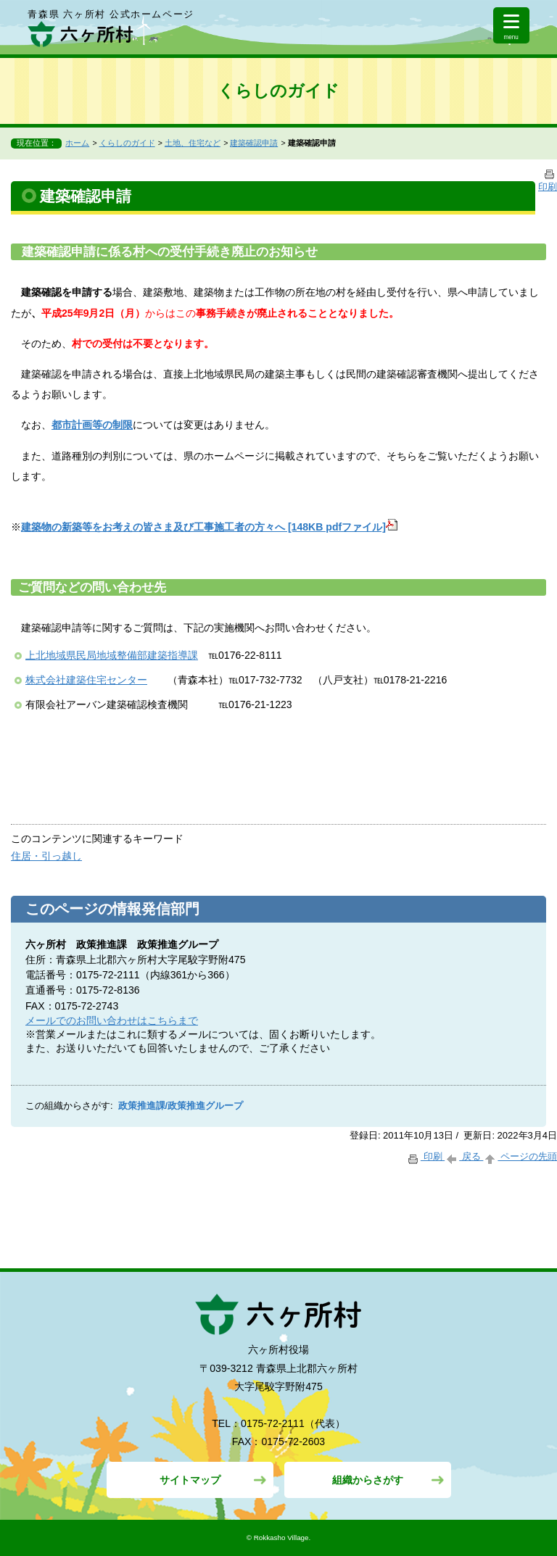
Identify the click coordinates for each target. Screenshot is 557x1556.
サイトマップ (190, 1480)
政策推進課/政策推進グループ (181, 1106)
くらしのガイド (127, 142)
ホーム (77, 142)
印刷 (425, 1156)
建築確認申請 (254, 142)
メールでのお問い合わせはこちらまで (111, 1020)
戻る (464, 1156)
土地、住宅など (192, 142)
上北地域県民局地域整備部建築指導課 (111, 655)
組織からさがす (367, 1480)
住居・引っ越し (46, 856)
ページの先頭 (520, 1156)
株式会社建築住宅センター (86, 680)
